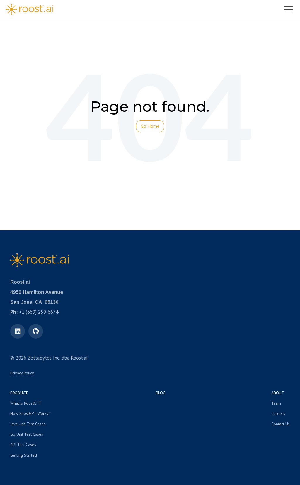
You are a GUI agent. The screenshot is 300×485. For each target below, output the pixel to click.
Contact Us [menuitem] (280, 424)
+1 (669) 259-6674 (38, 312)
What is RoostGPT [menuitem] (25, 403)
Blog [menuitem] (161, 393)
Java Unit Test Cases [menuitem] (27, 424)
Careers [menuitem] (278, 413)
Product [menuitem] (19, 393)
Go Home (150, 126)
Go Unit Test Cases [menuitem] (26, 434)
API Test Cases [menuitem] (23, 444)
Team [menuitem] (276, 403)
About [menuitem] (277, 393)
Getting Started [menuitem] (23, 455)
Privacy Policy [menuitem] (22, 373)
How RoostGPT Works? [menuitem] (30, 413)
